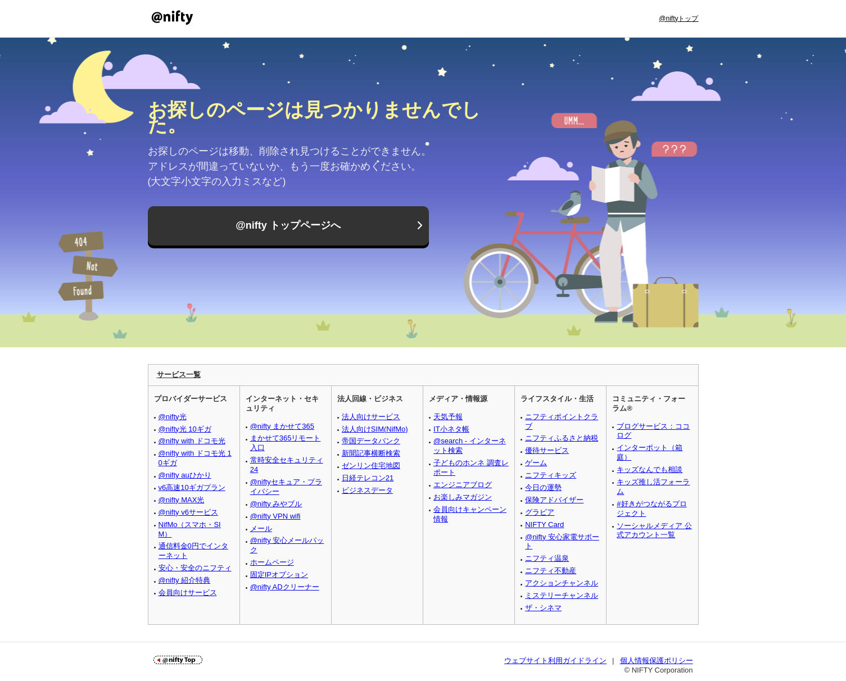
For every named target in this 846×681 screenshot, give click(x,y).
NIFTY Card (544, 524)
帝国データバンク (371, 441)
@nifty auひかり (185, 475)
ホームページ (272, 562)
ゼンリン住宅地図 (371, 465)
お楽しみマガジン (462, 497)
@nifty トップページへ (288, 225)
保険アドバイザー (554, 500)
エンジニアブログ (462, 484)
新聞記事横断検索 (371, 453)
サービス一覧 (179, 374)
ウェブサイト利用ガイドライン (555, 660)
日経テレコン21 (367, 478)
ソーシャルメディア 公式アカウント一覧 (654, 530)
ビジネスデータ (367, 490)
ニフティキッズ (550, 475)
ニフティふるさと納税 (561, 438)
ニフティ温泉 (547, 558)
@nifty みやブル (276, 504)
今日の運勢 (543, 487)
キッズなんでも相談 (649, 469)
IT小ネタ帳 (451, 429)
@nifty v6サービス (188, 512)
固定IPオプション (279, 574)
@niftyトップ (678, 18)
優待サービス (547, 450)
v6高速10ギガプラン (192, 487)
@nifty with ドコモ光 (192, 441)
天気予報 (448, 416)
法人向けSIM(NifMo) (375, 429)
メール (261, 528)
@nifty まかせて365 (282, 426)
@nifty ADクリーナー (284, 587)
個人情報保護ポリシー (656, 660)
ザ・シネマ (543, 607)
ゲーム (536, 462)
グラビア (539, 512)
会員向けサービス (188, 592)
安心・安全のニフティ (195, 568)
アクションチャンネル (561, 583)
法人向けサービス (371, 416)
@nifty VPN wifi (275, 516)
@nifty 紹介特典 (185, 580)
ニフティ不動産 (550, 570)
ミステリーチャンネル (561, 595)
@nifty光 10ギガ (185, 429)
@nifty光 (173, 416)
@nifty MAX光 (182, 500)
